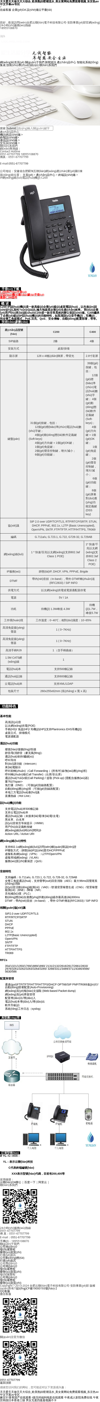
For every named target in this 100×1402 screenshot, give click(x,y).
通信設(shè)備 (10, 140)
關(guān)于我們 (34, 62)
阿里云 (42, 1182)
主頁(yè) (28, 175)
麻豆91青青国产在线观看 (15, 1397)
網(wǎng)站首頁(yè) (12, 62)
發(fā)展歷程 (7, 1249)
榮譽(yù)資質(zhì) (10, 1252)
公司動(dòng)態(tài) (12, 1258)
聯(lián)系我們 (48, 65)
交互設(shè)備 (10, 143)
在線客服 (5, 10)
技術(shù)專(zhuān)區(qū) (22, 65)
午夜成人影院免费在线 (78, 1397)
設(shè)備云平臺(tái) (39, 10)
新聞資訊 (50, 62)
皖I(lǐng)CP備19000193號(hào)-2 (36, 1288)
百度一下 (29, 1182)
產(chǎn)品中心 (66, 62)
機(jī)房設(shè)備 (11, 134)
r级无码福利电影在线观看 (48, 1397)
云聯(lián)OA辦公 (10, 1182)
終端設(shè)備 (9, 137)
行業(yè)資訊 (8, 1260)
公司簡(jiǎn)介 (9, 1246)
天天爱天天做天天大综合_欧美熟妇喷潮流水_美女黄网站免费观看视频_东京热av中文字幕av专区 (49, 1393)
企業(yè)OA (19, 10)
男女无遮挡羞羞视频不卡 (41, 1400)
